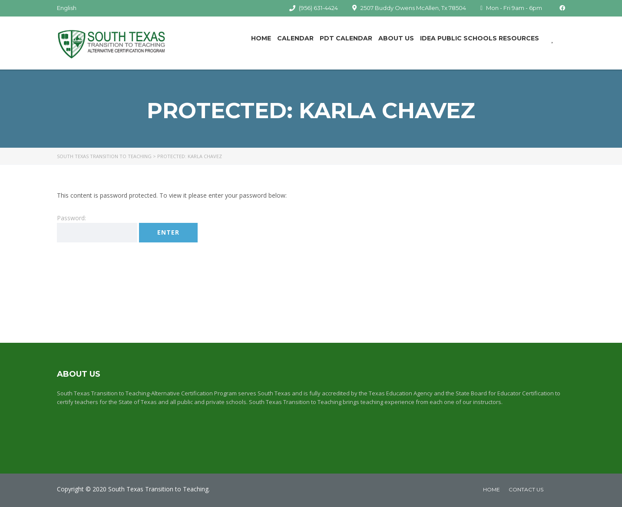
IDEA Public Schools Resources (479, 38)
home (491, 489)
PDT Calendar (346, 38)
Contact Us (526, 489)
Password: (97, 228)
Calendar (295, 38)
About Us (396, 38)
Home (261, 38)
